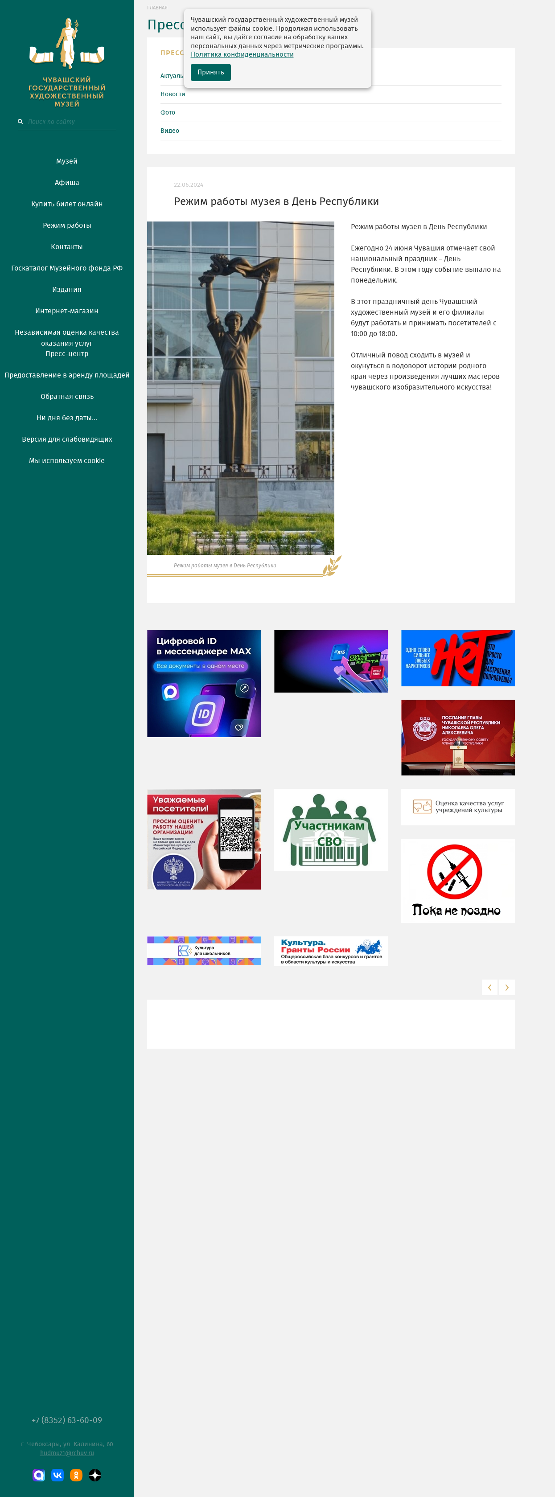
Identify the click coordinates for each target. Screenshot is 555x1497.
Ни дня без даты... (67, 418)
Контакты (67, 246)
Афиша (67, 182)
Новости (172, 94)
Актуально (175, 76)
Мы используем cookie (67, 460)
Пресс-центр (66, 353)
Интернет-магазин (67, 311)
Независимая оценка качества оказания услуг (67, 336)
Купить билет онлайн (67, 204)
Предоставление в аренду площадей (67, 375)
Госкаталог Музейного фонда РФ (67, 268)
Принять (210, 72)
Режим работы (67, 225)
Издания (67, 289)
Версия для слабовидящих (67, 439)
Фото (167, 113)
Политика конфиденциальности (242, 54)
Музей (67, 161)
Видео (169, 131)
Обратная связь (67, 396)
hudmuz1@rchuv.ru (67, 1453)
